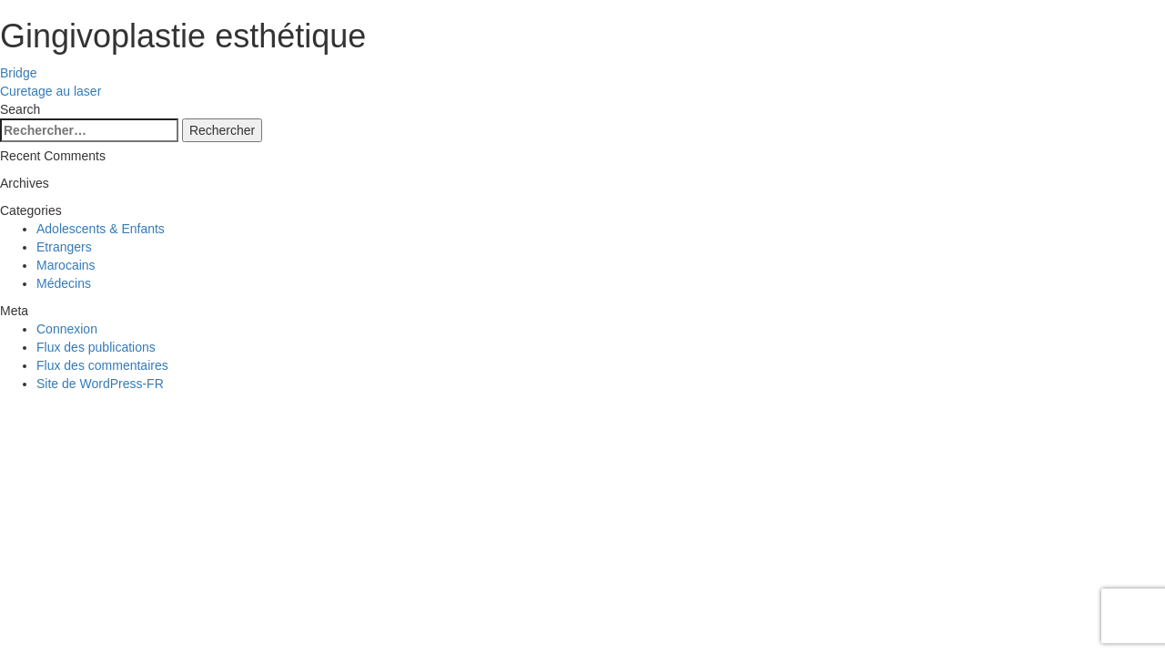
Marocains (66, 265)
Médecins (63, 283)
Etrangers (64, 247)
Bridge (18, 73)
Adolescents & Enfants (100, 228)
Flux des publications (96, 347)
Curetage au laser (50, 91)
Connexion (66, 329)
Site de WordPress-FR (100, 383)
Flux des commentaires (102, 365)
